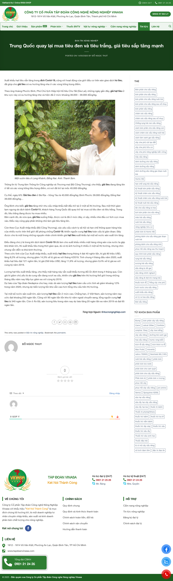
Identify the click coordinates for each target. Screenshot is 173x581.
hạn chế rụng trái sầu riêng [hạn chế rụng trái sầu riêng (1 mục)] (146, 184)
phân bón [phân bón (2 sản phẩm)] (157, 359)
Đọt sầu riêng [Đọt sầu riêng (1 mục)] (141, 302)
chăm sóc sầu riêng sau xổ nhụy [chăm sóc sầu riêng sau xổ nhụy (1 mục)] (149, 118)
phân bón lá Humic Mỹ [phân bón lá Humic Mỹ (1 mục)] (145, 232)
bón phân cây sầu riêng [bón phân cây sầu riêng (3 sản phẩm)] (153, 320)
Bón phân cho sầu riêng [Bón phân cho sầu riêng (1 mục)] (145, 89)
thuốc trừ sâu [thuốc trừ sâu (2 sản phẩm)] (159, 426)
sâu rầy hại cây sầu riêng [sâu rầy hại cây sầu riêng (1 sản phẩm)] (146, 402)
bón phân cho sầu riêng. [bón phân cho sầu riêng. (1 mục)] (145, 94)
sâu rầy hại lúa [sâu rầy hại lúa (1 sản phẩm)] (141, 407)
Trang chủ (7, 26)
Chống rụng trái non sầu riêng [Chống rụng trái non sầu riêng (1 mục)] (147, 123)
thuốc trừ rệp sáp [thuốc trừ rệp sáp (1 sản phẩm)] (142, 426)
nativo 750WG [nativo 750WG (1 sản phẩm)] (141, 354)
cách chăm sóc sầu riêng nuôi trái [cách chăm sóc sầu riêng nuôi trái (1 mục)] (149, 133)
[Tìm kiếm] (170, 26)
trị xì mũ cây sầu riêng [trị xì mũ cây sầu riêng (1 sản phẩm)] (144, 445)
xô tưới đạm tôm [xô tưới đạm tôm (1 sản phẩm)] (142, 450)
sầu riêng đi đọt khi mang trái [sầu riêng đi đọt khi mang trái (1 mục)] (147, 278)
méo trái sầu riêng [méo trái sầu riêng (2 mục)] (143, 217)
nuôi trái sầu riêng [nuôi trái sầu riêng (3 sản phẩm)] (143, 359)
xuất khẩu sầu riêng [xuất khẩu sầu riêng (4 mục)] (143, 292)
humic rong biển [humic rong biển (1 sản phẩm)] (156, 340)
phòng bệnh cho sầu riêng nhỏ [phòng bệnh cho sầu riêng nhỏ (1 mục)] (148, 244)
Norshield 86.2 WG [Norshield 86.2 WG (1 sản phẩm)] (158, 354)
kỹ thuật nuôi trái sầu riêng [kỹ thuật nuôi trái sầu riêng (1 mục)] (146, 203)
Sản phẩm (36, 26)
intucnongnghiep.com (113, 312)
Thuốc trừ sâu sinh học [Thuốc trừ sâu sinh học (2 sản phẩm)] (145, 436)
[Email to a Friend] (65, 322)
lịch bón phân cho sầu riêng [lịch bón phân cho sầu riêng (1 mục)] (147, 212)
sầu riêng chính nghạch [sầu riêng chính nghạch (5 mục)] (145, 273)
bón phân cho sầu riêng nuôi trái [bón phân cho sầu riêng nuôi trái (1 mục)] (149, 99)
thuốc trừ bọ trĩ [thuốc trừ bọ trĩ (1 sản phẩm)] (157, 416)
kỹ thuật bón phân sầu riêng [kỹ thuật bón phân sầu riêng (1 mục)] (147, 188)
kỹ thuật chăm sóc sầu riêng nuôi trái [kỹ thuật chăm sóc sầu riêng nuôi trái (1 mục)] (151, 198)
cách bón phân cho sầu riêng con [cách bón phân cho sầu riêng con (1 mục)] (149, 128)
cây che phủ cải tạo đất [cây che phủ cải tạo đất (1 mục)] (145, 142)
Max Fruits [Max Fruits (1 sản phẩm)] (139, 349)
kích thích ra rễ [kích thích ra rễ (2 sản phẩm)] (158, 344)
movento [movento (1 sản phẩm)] (151, 349)
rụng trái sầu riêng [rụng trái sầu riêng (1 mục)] (143, 259)
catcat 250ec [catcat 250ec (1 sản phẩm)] (148, 325)
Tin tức (144, 26)
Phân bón (56, 26)
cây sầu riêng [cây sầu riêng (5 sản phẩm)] (141, 335)
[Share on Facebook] (54, 322)
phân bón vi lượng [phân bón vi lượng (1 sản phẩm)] (156, 378)
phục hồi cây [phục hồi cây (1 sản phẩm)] (140, 383)
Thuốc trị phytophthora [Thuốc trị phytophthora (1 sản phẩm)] (145, 412)
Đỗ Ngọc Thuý (100, 56)
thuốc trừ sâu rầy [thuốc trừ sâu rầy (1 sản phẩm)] (142, 431)
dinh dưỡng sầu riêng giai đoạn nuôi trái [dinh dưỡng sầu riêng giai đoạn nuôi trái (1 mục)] (150, 172)
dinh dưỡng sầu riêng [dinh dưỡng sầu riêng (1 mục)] (144, 166)
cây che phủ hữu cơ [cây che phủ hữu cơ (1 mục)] (144, 147)
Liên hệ (155, 26)
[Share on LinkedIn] (75, 322)
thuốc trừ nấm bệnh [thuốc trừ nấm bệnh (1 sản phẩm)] (143, 421)
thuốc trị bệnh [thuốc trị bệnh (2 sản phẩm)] (156, 407)
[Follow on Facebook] (28, 528)
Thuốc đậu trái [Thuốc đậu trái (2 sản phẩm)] (141, 441)
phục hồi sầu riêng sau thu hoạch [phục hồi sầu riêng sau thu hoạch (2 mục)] (149, 249)
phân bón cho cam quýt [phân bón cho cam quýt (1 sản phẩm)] (145, 369)
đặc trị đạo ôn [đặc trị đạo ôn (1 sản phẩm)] (159, 450)
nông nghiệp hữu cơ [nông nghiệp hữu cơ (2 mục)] (144, 227)
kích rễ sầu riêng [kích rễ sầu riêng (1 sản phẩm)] (142, 344)
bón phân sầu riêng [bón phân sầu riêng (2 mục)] (143, 109)
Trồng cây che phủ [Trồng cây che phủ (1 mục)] (157, 282)
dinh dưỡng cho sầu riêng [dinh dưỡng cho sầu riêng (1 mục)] (146, 161)
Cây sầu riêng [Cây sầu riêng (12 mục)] (141, 157)
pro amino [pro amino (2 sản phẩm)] (162, 388)
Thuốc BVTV (73, 26)
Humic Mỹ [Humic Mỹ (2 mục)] (139, 179)
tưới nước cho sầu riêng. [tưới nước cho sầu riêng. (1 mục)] (146, 287)
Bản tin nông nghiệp (86, 41)
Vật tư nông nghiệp (95, 26)
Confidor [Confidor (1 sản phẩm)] (160, 325)
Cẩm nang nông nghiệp (123, 26)
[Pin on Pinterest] (70, 322)
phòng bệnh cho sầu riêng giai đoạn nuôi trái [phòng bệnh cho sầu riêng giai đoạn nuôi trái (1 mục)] (150, 238)
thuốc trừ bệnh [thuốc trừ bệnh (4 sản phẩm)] (141, 416)
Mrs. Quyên (133, 483)
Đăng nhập (114, 393)
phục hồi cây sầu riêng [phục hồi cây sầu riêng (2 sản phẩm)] (145, 388)
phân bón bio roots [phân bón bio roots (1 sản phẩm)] (143, 364)
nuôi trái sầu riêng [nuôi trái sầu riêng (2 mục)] (143, 222)
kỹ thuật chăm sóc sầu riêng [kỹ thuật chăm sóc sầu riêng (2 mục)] (147, 193)
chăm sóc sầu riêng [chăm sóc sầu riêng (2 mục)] (143, 113)
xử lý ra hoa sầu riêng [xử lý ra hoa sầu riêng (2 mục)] (144, 297)
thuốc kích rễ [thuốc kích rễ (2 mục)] (140, 282)
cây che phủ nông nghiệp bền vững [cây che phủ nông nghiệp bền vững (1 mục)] (150, 152)
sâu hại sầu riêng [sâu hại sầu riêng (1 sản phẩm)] (142, 397)
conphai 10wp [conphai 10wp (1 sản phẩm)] (141, 330)
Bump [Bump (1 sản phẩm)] (137, 320)
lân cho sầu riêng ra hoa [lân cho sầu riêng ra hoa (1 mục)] (145, 208)
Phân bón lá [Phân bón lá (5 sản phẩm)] (140, 378)
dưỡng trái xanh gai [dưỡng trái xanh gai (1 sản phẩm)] (158, 335)
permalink (61, 333)
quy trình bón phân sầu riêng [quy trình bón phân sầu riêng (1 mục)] (147, 254)
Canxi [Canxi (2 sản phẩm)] (137, 325)
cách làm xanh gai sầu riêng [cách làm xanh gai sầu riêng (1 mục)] (147, 138)
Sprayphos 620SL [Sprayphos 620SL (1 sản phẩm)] (151, 393)
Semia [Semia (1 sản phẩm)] (138, 393)
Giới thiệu (22, 26)
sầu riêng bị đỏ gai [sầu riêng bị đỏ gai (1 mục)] (143, 268)
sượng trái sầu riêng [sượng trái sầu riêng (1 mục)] (144, 263)
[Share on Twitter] (59, 322)
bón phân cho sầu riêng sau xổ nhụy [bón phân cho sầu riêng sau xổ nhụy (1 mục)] (151, 104)
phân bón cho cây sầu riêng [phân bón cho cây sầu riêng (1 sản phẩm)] (147, 373)
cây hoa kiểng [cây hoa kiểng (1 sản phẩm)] (156, 330)
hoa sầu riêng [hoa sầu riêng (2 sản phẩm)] (141, 340)
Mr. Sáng (100, 483)
